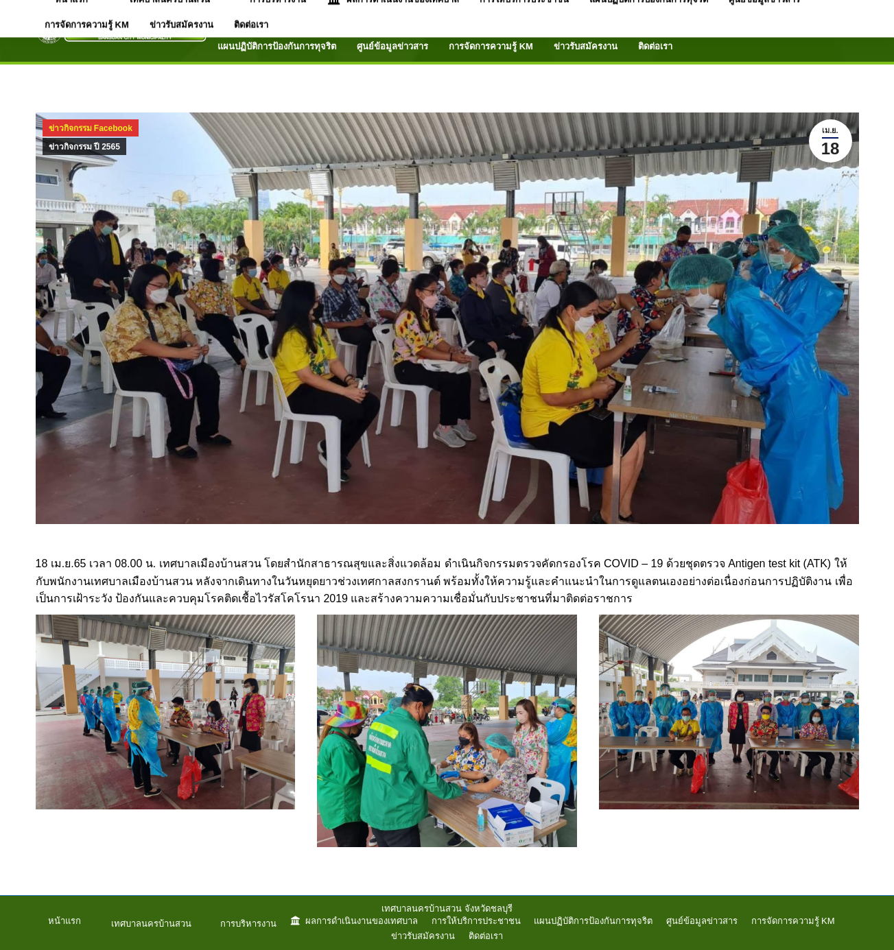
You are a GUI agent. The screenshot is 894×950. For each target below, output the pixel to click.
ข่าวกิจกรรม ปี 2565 (84, 147)
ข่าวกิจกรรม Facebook (90, 128)
